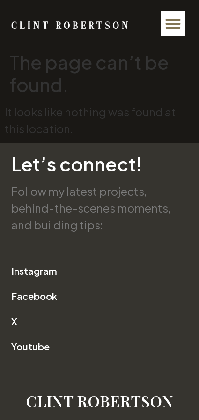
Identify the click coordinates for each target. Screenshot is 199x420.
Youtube (30, 346)
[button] (173, 23)
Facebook (34, 296)
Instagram (34, 271)
